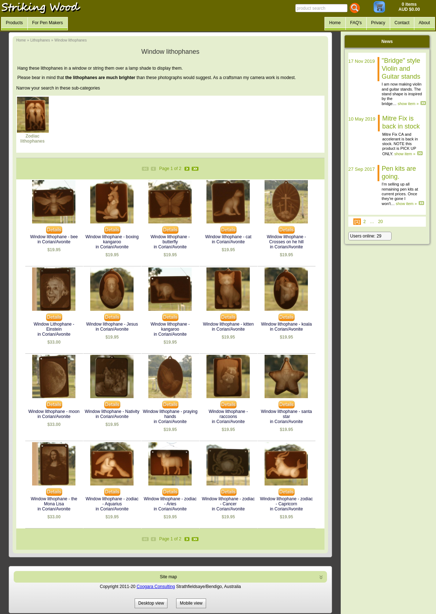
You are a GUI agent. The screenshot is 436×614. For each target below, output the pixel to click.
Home (21, 40)
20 (380, 221)
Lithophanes (40, 40)
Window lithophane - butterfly (170, 239)
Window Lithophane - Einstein (54, 327)
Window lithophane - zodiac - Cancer (228, 501)
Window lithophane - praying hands (170, 414)
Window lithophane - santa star (286, 414)
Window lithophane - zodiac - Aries (170, 501)
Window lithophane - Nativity (112, 411)
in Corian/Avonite (54, 241)
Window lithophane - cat (228, 236)
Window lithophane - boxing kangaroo (112, 239)
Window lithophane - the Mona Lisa (54, 501)
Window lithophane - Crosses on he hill (286, 239)
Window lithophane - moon (53, 411)
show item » (408, 103)
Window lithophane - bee (54, 236)
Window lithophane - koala (286, 324)
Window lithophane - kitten (228, 324)
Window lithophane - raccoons (228, 414)
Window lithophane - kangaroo (170, 327)
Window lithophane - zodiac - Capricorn (286, 501)
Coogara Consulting (156, 586)
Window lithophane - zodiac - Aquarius (112, 501)
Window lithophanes (70, 40)
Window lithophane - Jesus (112, 324)
